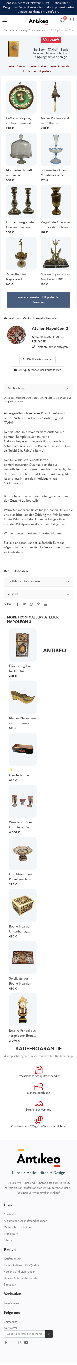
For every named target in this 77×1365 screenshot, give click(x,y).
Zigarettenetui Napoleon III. (16, 277)
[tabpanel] (38, 596)
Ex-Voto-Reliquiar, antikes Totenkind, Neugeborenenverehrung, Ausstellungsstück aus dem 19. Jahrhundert (21, 121)
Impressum (11, 1233)
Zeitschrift (10, 1322)
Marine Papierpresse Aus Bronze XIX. (55, 277)
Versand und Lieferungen (20, 1271)
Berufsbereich (12, 1303)
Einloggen (10, 1284)
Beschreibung (38, 389)
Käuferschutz (12, 1259)
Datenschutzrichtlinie (17, 1227)
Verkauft (51, 40)
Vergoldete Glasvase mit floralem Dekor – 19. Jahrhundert (56, 225)
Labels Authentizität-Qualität (22, 1265)
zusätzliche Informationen (38, 582)
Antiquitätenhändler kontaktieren (37, 370)
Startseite (10, 1214)
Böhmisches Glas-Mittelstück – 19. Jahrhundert (54, 173)
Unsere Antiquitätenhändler (21, 1278)
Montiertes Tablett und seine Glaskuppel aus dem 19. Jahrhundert (21, 173)
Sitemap (9, 1240)
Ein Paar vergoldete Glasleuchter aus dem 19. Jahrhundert (21, 225)
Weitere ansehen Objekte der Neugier (38, 300)
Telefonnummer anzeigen (52, 347)
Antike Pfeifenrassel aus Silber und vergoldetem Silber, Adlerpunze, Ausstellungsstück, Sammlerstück (55, 121)
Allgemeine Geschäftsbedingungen (25, 1221)
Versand (38, 595)
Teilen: (8, 604)
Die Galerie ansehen (38, 359)
